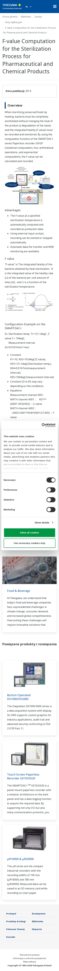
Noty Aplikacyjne (13, 22)
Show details (42, 522)
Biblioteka (26, 16)
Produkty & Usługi (16, 921)
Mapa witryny (29, 961)
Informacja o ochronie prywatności (29, 958)
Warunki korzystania (29, 954)
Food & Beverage (18, 591)
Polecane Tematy (15, 929)
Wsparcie (37, 929)
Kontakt (10, 937)
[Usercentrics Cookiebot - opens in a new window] (42, 425)
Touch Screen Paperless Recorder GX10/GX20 (23, 776)
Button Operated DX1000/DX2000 (19, 697)
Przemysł (11, 913)
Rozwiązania (38, 913)
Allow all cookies (29, 532)
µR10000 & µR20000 (20, 859)
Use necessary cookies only (29, 543)
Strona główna (9, 16)
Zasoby (38, 16)
